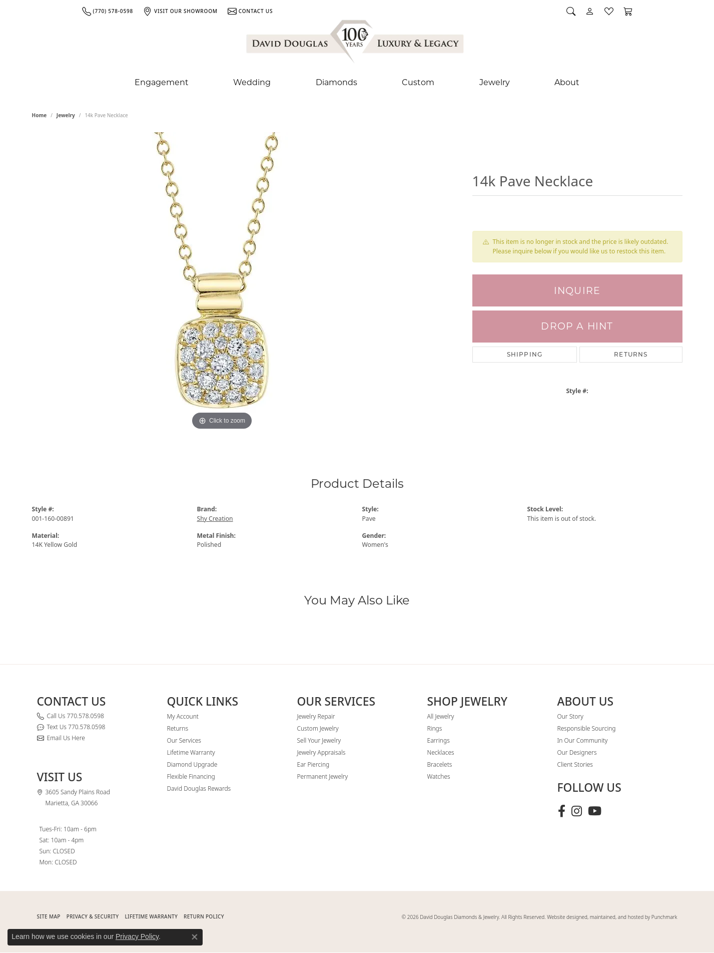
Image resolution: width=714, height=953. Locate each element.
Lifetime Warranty (191, 752)
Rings (434, 728)
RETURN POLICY (204, 916)
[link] (107, 11)
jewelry (66, 115)
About (566, 82)
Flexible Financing (191, 776)
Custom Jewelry (318, 728)
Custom (418, 82)
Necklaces (440, 752)
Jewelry (494, 82)
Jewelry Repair (316, 716)
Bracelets (439, 764)
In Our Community (582, 740)
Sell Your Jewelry (319, 740)
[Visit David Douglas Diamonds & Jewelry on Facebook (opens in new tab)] (561, 811)
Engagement (162, 82)
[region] (222, 282)
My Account (183, 716)
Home (39, 115)
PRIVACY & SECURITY (93, 916)
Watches (438, 776)
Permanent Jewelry (322, 776)
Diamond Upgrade (192, 764)
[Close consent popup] (195, 937)
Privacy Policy (137, 936)
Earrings (438, 740)
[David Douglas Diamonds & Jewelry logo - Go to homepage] (355, 44)
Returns (630, 354)
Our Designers (577, 752)
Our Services (184, 740)
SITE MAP (49, 916)
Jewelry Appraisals (321, 752)
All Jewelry (440, 716)
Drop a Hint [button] (577, 326)
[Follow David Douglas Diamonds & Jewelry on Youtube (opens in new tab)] (594, 811)
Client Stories (575, 764)
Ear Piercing (313, 764)
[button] (570, 11)
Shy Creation (215, 518)
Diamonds (336, 82)
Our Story (570, 716)
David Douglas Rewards (199, 788)
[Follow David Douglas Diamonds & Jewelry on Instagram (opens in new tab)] (576, 811)
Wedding (252, 82)
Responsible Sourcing (586, 728)
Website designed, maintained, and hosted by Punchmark (612, 916)
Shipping (525, 354)
